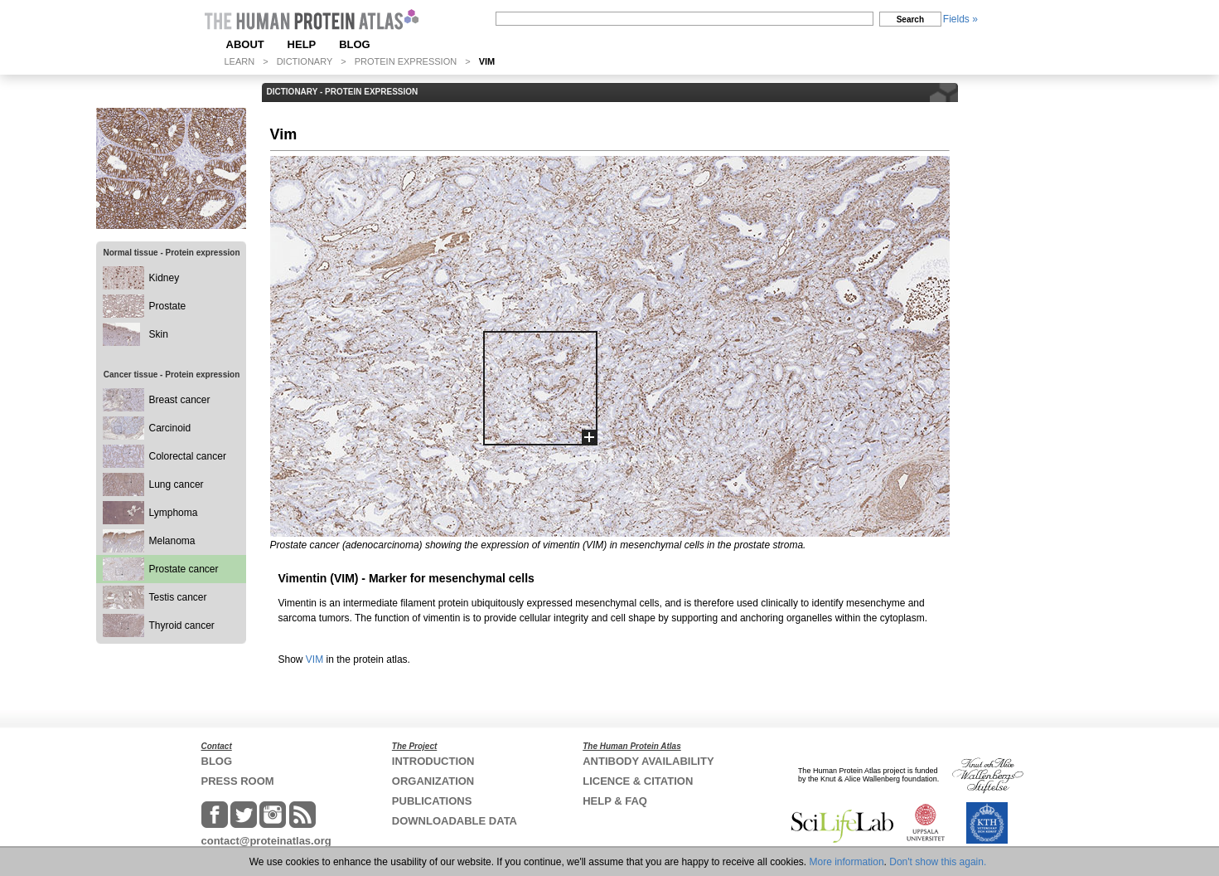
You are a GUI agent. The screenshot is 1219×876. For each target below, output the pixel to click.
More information (847, 862)
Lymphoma (173, 512)
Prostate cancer (184, 569)
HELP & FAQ (615, 801)
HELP (302, 44)
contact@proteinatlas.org (266, 841)
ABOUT (245, 44)
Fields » (960, 19)
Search (910, 19)
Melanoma (172, 541)
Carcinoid (170, 428)
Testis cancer (178, 597)
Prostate (167, 306)
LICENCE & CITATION (638, 781)
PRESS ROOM (237, 781)
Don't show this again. (937, 862)
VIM (314, 659)
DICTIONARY (305, 61)
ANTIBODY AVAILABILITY (648, 761)
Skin (158, 334)
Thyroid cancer (182, 625)
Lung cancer (176, 484)
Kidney (164, 278)
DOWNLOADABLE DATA (454, 821)
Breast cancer (179, 400)
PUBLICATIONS (432, 801)
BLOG (354, 44)
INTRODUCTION (433, 761)
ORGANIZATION (433, 781)
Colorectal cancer (187, 456)
